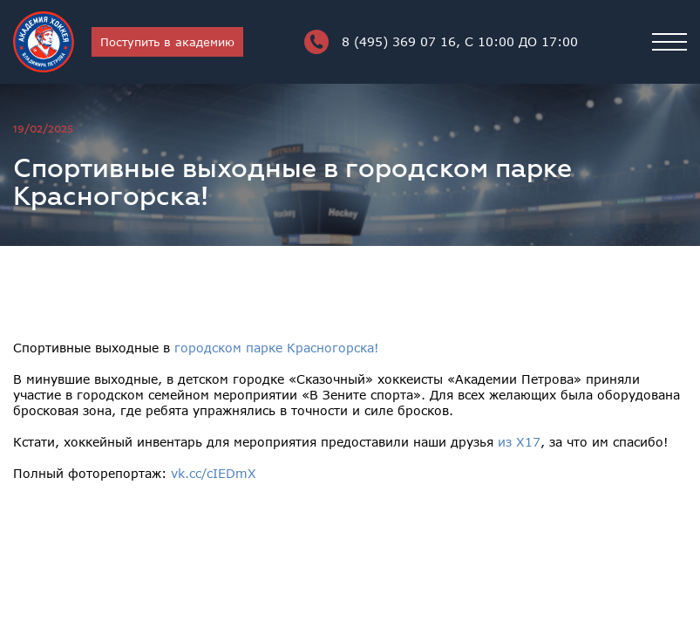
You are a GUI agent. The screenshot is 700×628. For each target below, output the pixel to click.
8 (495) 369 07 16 (441, 42)
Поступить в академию (167, 42)
